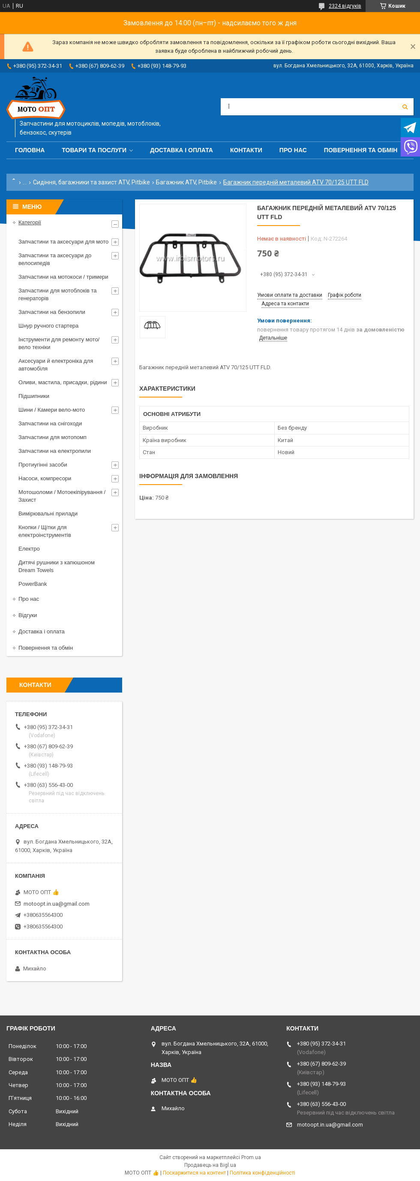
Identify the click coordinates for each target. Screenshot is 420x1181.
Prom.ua (251, 1157)
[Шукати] (405, 106)
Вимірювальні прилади (48, 513)
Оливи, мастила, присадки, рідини (62, 382)
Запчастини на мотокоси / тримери (63, 277)
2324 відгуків (345, 6)
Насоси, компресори (44, 478)
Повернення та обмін (361, 150)
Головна (30, 150)
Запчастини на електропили (54, 451)
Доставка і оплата (181, 150)
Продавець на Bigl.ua (210, 1165)
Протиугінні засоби (42, 464)
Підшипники (33, 396)
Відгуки (27, 615)
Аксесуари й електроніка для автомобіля (55, 365)
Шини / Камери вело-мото (51, 410)
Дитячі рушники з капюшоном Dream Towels (56, 566)
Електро (29, 548)
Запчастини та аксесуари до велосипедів (54, 259)
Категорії (29, 222)
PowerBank (32, 584)
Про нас (293, 150)
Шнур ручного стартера (48, 325)
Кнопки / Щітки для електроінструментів (44, 531)
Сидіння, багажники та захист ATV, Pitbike (91, 182)
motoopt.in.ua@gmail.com (57, 904)
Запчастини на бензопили (51, 312)
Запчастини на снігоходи (50, 423)
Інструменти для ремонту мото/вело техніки (58, 343)
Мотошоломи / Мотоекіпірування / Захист (61, 496)
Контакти (246, 150)
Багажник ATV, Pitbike (186, 182)
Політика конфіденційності (262, 1173)
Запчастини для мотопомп (52, 437)
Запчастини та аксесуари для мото (63, 241)
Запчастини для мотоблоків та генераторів (57, 294)
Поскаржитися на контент (194, 1173)
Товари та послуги (94, 150)
